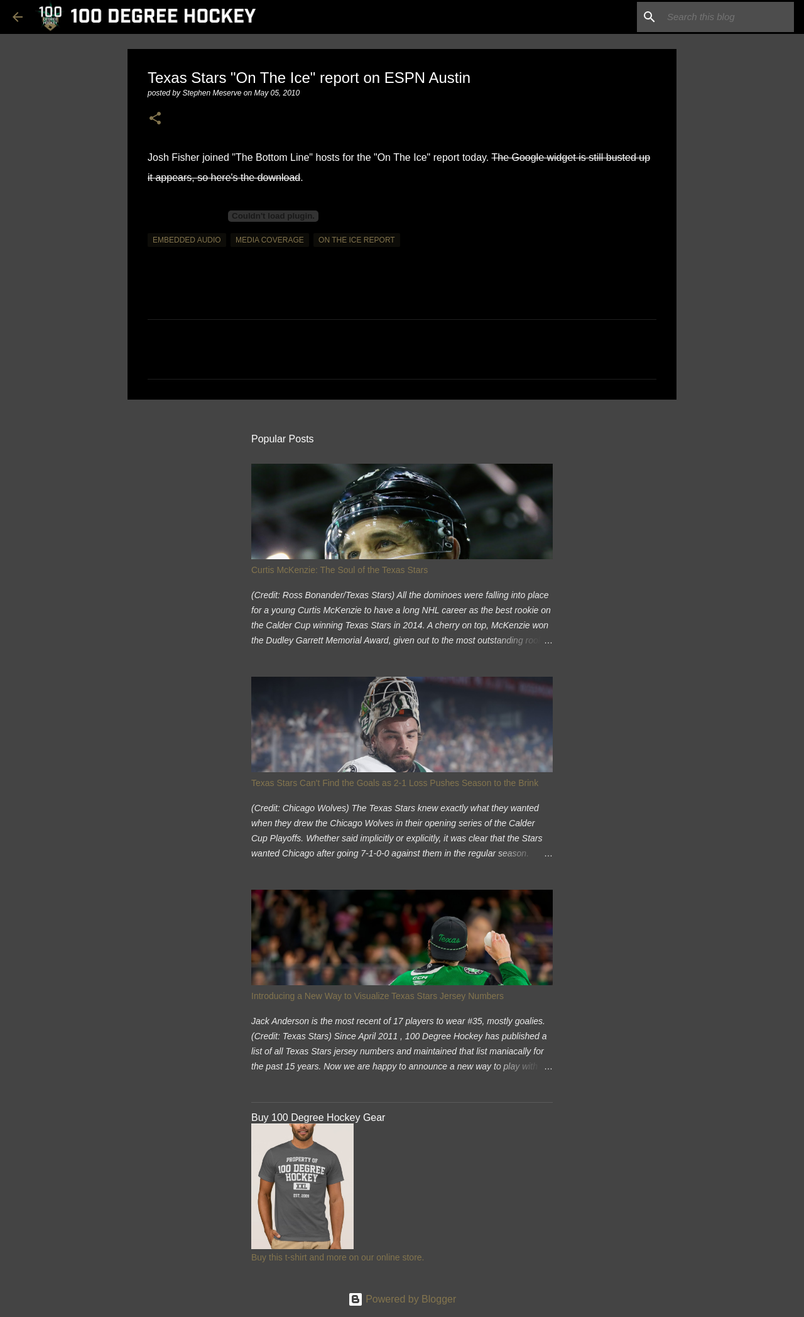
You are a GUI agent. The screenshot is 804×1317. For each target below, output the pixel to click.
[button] (155, 119)
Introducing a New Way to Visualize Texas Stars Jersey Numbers (377, 996)
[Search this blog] (728, 17)
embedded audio (187, 240)
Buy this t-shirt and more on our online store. (337, 1257)
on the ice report (356, 240)
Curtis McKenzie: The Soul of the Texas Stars (339, 570)
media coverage (270, 240)
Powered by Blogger (402, 1299)
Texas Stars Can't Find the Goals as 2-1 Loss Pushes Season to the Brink (394, 783)
